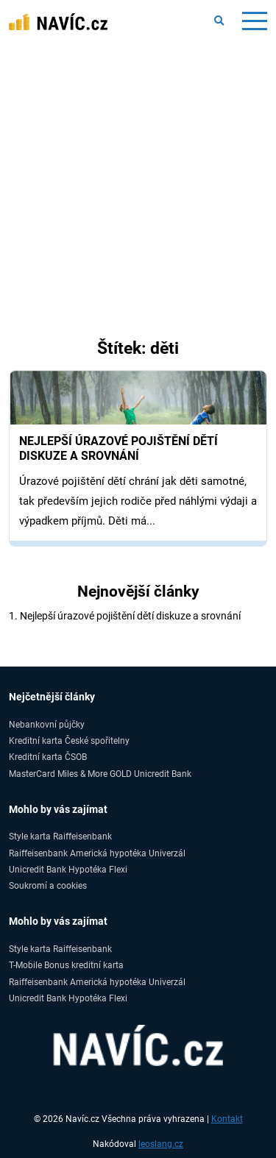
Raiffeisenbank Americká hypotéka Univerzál (97, 853)
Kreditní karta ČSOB (48, 756)
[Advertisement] (138, 215)
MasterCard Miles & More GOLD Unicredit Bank (100, 773)
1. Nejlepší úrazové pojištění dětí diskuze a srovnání (125, 616)
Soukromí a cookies (48, 885)
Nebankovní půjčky (47, 724)
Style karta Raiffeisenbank (60, 836)
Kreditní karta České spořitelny (69, 740)
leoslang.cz (160, 1144)
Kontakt (227, 1119)
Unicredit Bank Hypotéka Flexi (68, 869)
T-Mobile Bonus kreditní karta (66, 964)
